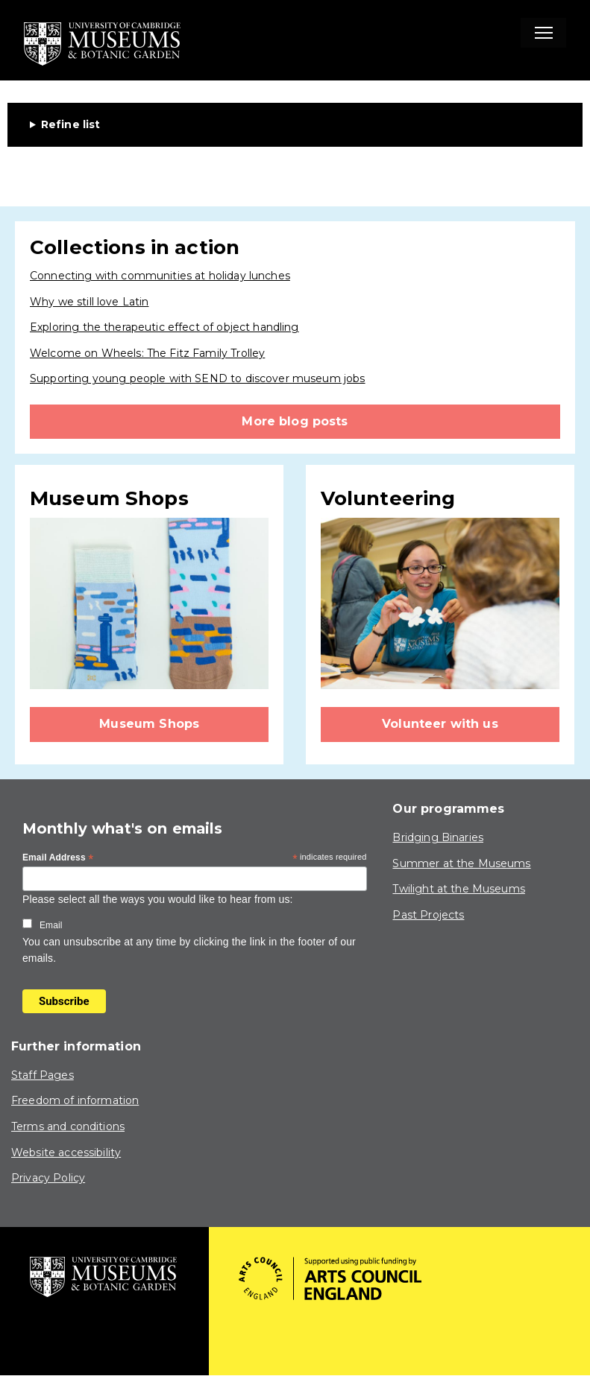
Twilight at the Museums (458, 888)
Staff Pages (42, 1075)
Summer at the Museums (461, 863)
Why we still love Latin (89, 301)
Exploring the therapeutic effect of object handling (164, 327)
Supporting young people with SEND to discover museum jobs (197, 378)
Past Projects (428, 915)
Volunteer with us (440, 724)
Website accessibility (66, 1152)
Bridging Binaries (437, 837)
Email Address (58, 858)
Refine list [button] (71, 124)
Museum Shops (149, 724)
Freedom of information (75, 1100)
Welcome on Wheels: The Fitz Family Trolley (147, 353)
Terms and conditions (68, 1126)
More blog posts (295, 421)
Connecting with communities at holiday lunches (160, 275)
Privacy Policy (48, 1178)
